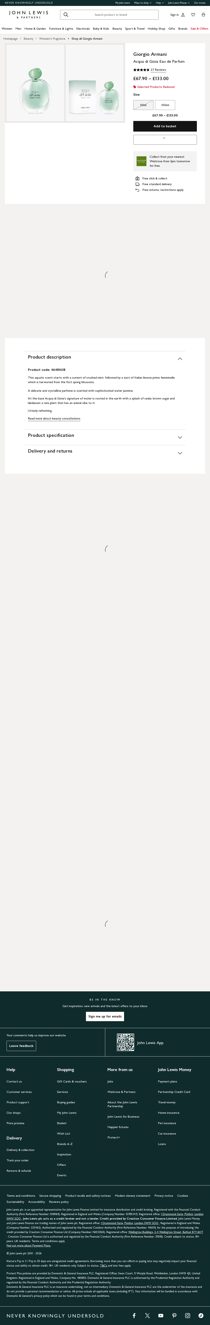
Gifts (171, 28)
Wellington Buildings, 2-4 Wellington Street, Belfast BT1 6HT (165, 1232)
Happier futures (118, 1127)
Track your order (18, 1160)
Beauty (117, 28)
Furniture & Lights (61, 28)
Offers (61, 1165)
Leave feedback (21, 1046)
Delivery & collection (20, 1150)
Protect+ (113, 1137)
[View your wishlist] (192, 15)
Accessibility (36, 1202)
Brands (182, 28)
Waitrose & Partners (121, 1092)
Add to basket (165, 126)
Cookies (182, 1196)
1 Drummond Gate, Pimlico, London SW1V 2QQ (130, 1223)
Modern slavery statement (132, 1196)
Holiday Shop (156, 28)
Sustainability (15, 1202)
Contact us (14, 1081)
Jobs (110, 1081)
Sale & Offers (199, 28)
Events (61, 1175)
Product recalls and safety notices (88, 1196)
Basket (61, 1123)
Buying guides (66, 1102)
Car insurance (167, 1133)
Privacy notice (163, 1196)
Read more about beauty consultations (54, 418)
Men (18, 28)
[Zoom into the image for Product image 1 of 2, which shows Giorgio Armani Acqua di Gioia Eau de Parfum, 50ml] (35, 83)
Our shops (14, 1113)
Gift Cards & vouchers (72, 1081)
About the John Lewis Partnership (122, 1104)
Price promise (15, 1123)
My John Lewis (122, 2)
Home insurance (168, 1113)
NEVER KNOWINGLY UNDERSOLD (29, 2)
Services (62, 1092)
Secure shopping (50, 1196)
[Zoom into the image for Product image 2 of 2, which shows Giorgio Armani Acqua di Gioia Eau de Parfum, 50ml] (94, 83)
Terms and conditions (21, 1196)
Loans (162, 1144)
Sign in (174, 15)
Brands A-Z (65, 1144)
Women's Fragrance (52, 38)
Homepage (10, 38)
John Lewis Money (179, 2)
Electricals (83, 28)
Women (7, 28)
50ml (140, 106)
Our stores (199, 2)
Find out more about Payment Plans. (29, 1245)
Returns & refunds (19, 1171)
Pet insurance (167, 1123)
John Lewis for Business (123, 1116)
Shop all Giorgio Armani (87, 38)
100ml (165, 105)
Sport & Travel (135, 28)
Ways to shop (143, 2)
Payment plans (167, 1081)
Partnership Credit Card (174, 1092)
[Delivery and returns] (105, 453)
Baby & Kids (101, 28)
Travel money (167, 1102)
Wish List (63, 1133)
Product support (18, 1102)
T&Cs (103, 1265)
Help (160, 2)
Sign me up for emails (105, 1016)
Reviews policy (59, 1202)
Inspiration (64, 1154)
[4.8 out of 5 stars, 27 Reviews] (149, 69)
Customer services (19, 1092)
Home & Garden (35, 28)
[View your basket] (203, 15)
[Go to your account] (183, 15)
